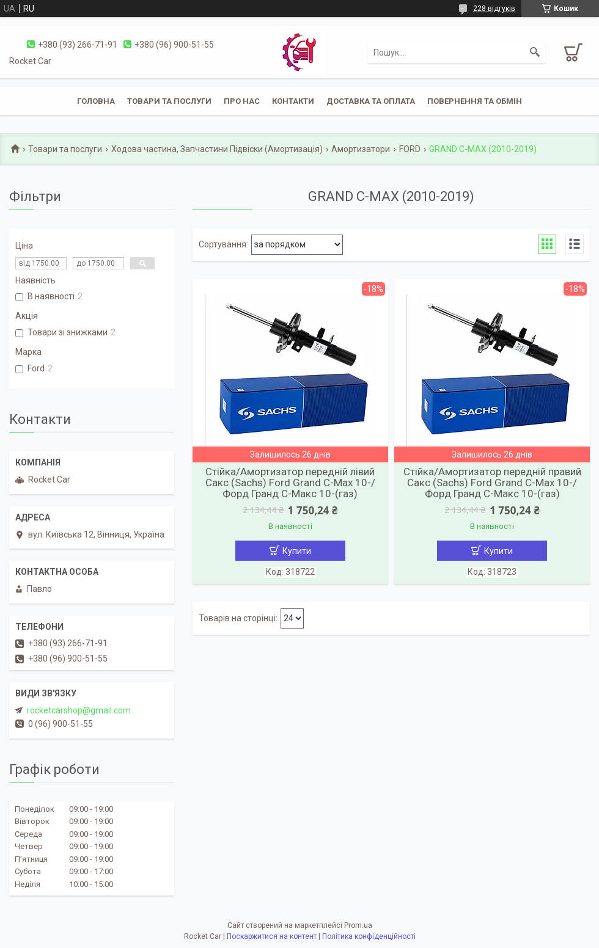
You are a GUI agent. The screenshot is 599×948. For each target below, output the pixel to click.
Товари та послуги (169, 101)
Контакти (293, 101)
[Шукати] (535, 52)
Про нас (242, 101)
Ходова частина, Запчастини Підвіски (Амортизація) (217, 149)
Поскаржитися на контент (272, 936)
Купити (296, 551)
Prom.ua (358, 925)
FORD (410, 149)
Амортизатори (360, 149)
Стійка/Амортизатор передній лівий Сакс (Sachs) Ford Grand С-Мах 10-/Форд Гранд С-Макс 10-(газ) (290, 482)
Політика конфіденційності (369, 936)
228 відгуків (494, 8)
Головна (96, 101)
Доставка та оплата (370, 101)
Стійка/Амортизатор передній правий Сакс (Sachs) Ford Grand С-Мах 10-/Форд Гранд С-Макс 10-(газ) (492, 482)
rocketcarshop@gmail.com (79, 710)
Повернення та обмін (474, 101)
